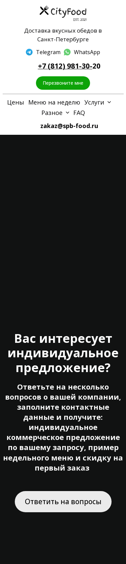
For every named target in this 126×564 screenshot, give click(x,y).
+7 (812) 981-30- (65, 66)
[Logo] (63, 14)
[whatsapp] (82, 52)
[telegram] (43, 52)
